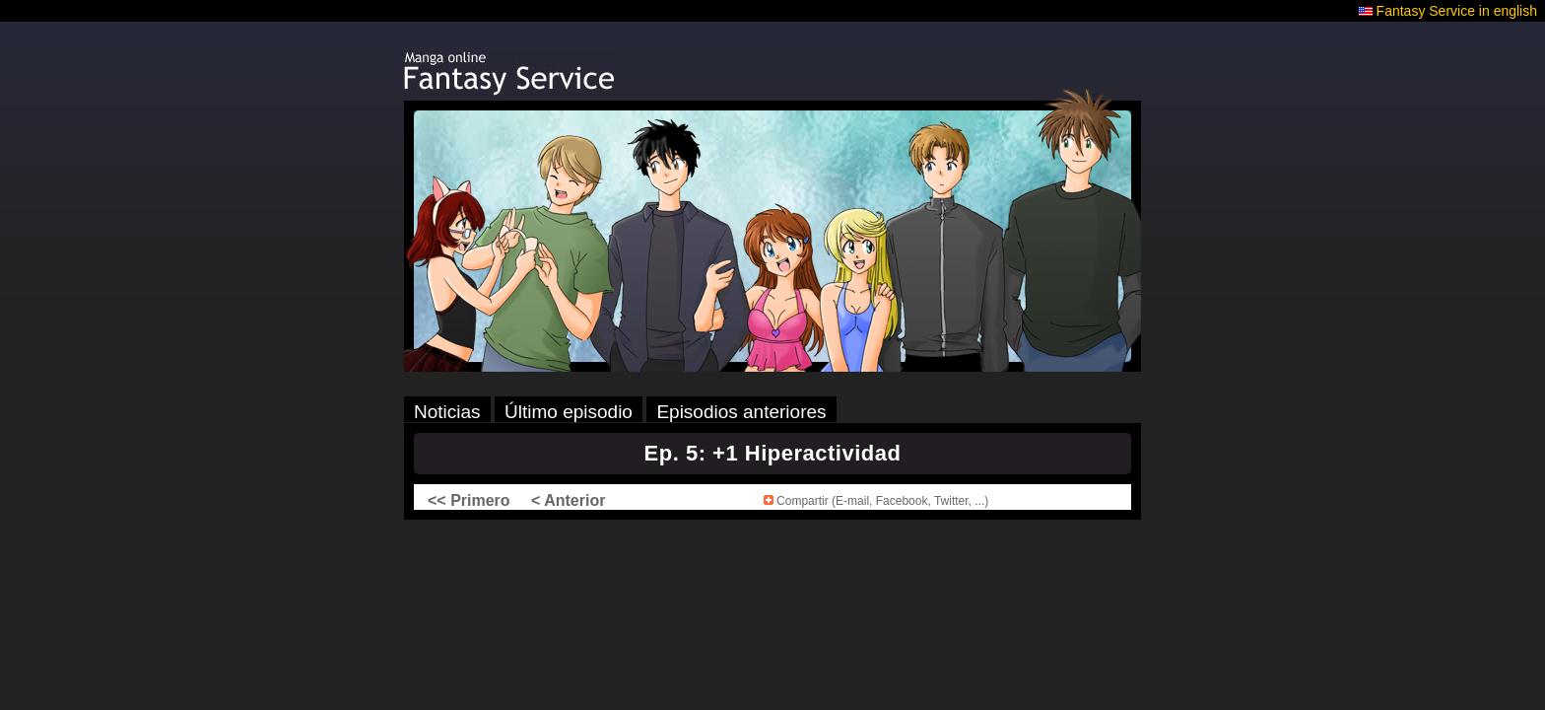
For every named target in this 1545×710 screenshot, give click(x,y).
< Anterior (568, 500)
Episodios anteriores (741, 411)
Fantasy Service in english (1457, 11)
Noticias (447, 411)
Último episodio (568, 411)
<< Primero (469, 500)
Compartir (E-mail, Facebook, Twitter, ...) (876, 501)
